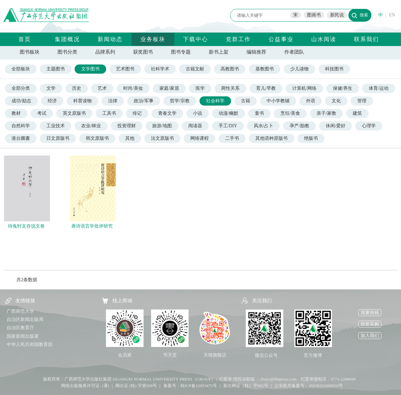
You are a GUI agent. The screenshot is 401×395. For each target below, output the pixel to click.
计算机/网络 (304, 88)
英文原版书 (74, 113)
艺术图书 (125, 68)
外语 (310, 100)
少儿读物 (299, 68)
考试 (41, 113)
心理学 (369, 125)
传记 (137, 113)
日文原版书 (57, 138)
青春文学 (167, 113)
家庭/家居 (169, 88)
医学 (200, 88)
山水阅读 (323, 39)
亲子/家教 (326, 113)
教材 (16, 113)
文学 (51, 88)
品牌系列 (105, 52)
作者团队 (294, 52)
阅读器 (195, 125)
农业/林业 (91, 125)
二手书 (232, 138)
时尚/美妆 (133, 88)
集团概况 (67, 39)
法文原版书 (162, 138)
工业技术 (55, 125)
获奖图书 (143, 52)
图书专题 (181, 52)
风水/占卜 (263, 125)
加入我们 (370, 335)
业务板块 (152, 39)
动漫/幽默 (228, 113)
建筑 (357, 113)
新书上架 (218, 52)
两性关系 (230, 88)
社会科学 (215, 100)
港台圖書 (21, 138)
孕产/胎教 (299, 125)
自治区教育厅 (20, 327)
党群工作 (238, 39)
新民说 (337, 14)
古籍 (245, 100)
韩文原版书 (97, 138)
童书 (259, 113)
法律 (112, 100)
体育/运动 (379, 88)
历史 (76, 88)
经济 (52, 100)
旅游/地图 (162, 125)
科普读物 (82, 100)
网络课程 (199, 138)
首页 (24, 39)
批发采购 (370, 324)
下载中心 (195, 39)
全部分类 (21, 88)
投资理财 (126, 125)
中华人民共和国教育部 (30, 344)
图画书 (314, 14)
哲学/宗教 (180, 100)
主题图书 (55, 68)
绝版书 (311, 138)
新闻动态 (110, 39)
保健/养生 (343, 88)
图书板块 (29, 52)
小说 (197, 113)
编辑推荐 (256, 52)
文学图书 (90, 68)
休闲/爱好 (335, 125)
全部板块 (21, 68)
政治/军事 (143, 100)
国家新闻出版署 (23, 336)
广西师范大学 (20, 311)
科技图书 (334, 68)
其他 (129, 138)
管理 (361, 100)
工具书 (109, 113)
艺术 (102, 88)
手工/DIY (228, 125)
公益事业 (281, 39)
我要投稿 (370, 312)
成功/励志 (21, 100)
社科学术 (160, 68)
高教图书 (230, 68)
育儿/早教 (266, 88)
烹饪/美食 (290, 113)
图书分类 (67, 52)
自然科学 (21, 125)
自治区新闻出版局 (25, 319)
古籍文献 (195, 68)
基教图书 (264, 68)
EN (392, 14)
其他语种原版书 (271, 138)
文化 (336, 100)
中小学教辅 (278, 100)
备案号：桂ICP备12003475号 (190, 385)
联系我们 (366, 39)
